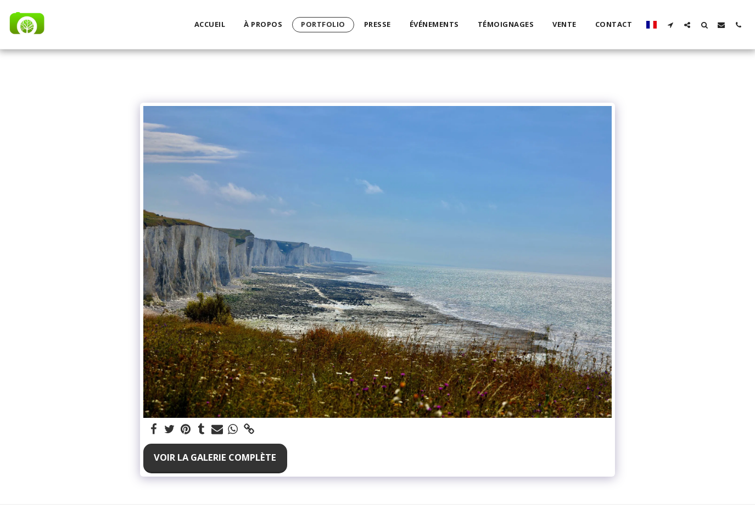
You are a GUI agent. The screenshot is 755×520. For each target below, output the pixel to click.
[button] (670, 25)
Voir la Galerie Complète (215, 457)
